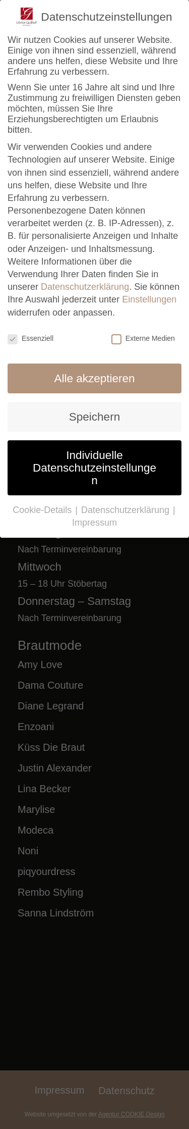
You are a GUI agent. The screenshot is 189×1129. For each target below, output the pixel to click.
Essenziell (30, 338)
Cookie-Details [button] (43, 510)
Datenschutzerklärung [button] (126, 510)
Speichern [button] (94, 416)
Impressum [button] (94, 523)
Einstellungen (149, 299)
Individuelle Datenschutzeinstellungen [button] (94, 468)
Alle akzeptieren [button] (94, 378)
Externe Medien (143, 338)
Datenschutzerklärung (85, 287)
